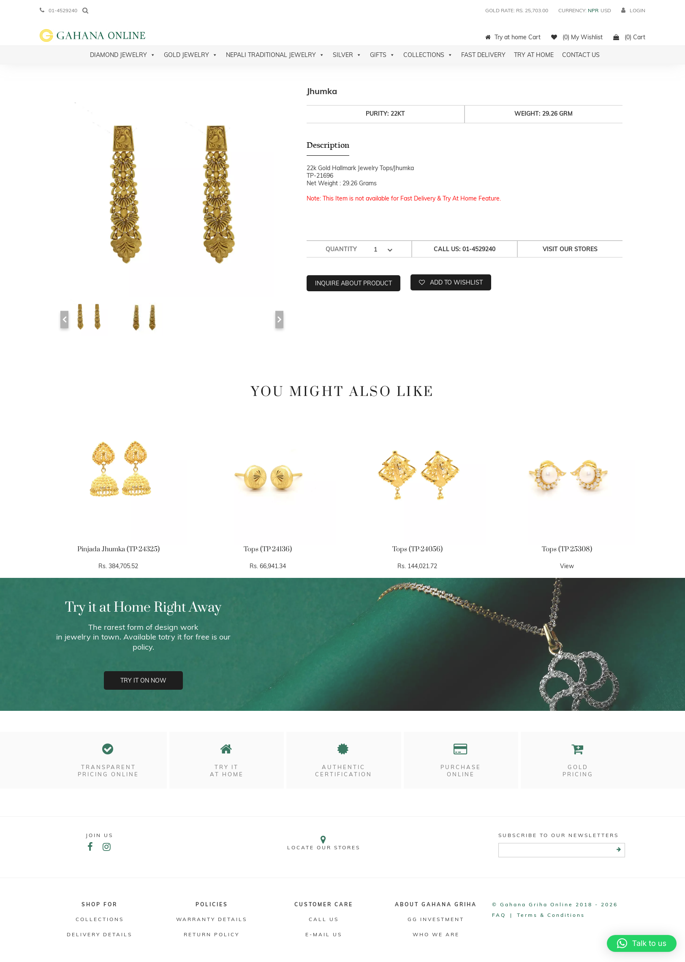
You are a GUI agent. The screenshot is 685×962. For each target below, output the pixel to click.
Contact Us (581, 55)
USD (606, 10)
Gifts (382, 54)
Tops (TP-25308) (567, 549)
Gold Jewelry (190, 54)
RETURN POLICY (211, 934)
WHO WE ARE (436, 934)
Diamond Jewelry (122, 54)
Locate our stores (324, 843)
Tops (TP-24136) (268, 549)
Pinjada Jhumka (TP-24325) (118, 549)
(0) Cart (629, 37)
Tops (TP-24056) (417, 549)
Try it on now (143, 680)
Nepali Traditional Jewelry (275, 54)
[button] (642, 943)
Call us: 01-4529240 (464, 249)
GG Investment (436, 919)
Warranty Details (211, 919)
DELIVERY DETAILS (99, 934)
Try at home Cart (513, 37)
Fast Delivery (483, 55)
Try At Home (534, 55)
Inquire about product (353, 283)
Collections (428, 54)
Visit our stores (570, 249)
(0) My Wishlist (577, 37)
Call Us (324, 919)
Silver (347, 54)
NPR (593, 10)
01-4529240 (58, 10)
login (633, 10)
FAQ (499, 915)
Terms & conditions (551, 915)
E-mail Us (323, 934)
